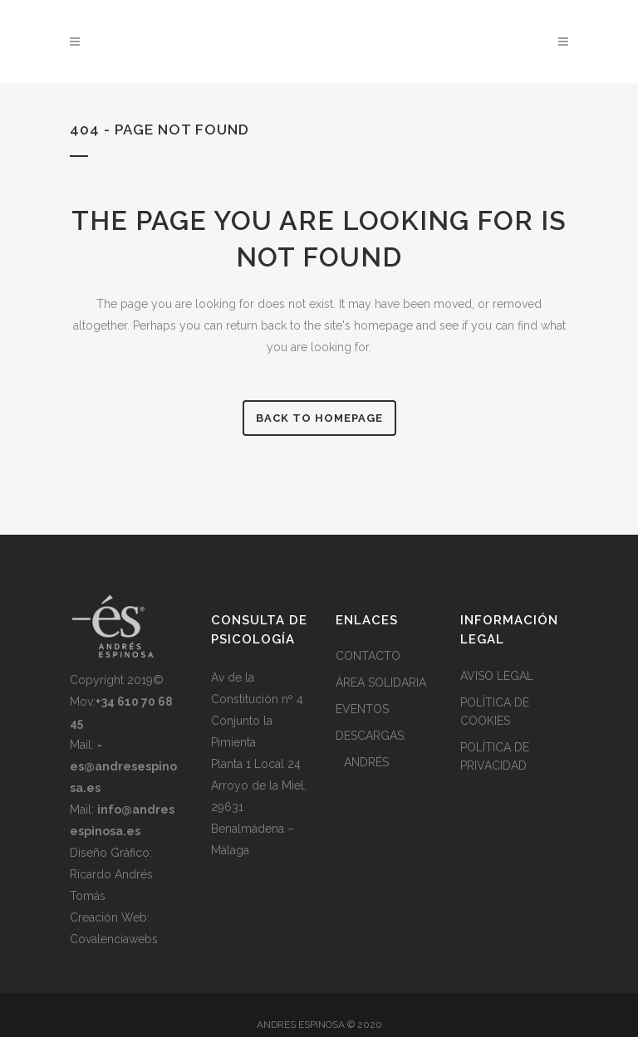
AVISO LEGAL (496, 675)
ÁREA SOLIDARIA (381, 682)
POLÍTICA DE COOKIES (494, 711)
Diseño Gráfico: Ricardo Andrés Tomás (111, 874)
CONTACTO (368, 656)
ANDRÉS (366, 762)
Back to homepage (319, 418)
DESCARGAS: (371, 735)
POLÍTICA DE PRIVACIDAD (494, 756)
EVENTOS (362, 709)
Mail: (123, 766)
